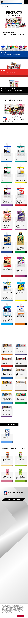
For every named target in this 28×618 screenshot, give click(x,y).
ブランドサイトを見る (15, 499)
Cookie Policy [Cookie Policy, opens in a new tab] (14, 613)
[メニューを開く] (26, 2)
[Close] (26, 605)
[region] (14, 611)
